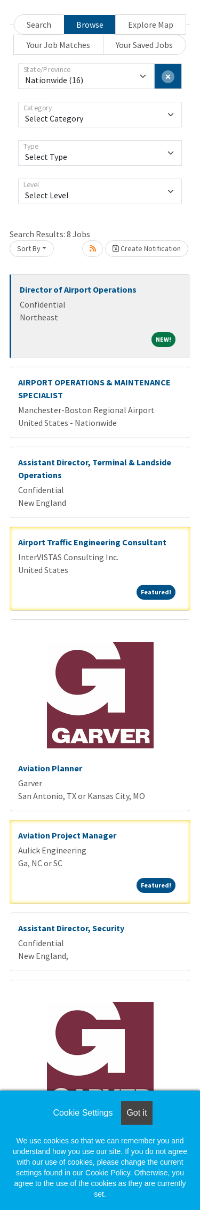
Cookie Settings (83, 1112)
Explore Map (150, 24)
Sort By (29, 248)
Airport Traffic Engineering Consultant (92, 542)
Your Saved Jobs (144, 44)
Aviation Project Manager (67, 835)
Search (39, 24)
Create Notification (147, 248)
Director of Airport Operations (78, 289)
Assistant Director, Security (71, 928)
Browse (89, 24)
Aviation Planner (50, 768)
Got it (136, 1112)
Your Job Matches (58, 44)
